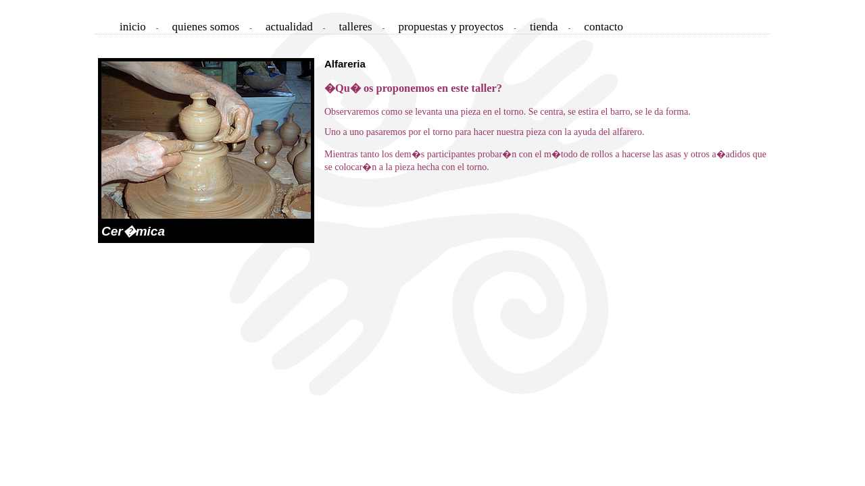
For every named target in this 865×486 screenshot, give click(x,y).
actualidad (289, 26)
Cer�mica (133, 231)
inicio (133, 26)
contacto (603, 26)
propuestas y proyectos (450, 26)
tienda (544, 26)
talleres (355, 26)
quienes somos (206, 26)
